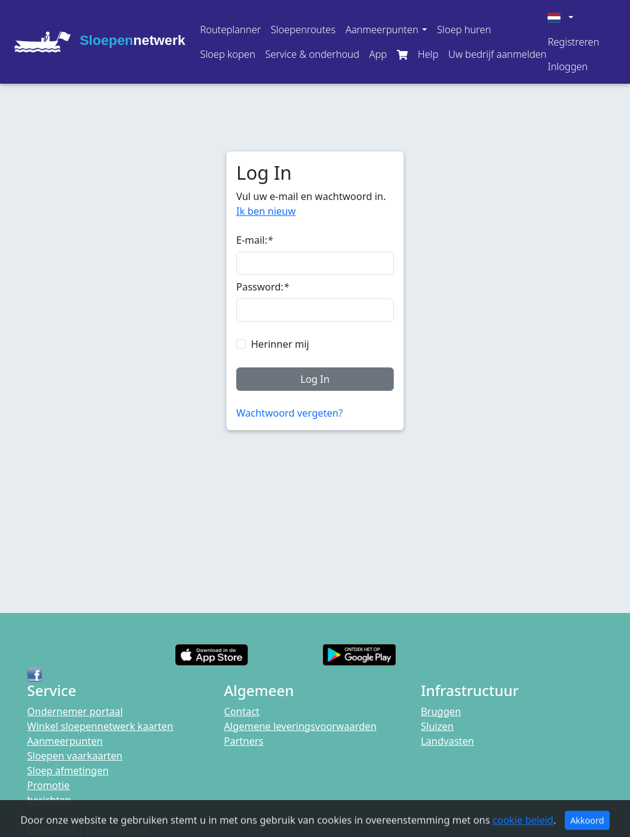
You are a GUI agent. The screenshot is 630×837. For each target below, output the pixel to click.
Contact (242, 711)
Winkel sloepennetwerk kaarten (100, 726)
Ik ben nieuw (266, 211)
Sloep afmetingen (68, 770)
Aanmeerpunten (65, 741)
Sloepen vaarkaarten (74, 756)
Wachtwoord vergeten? (289, 413)
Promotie (48, 785)
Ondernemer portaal (75, 711)
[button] (386, 29)
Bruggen (441, 711)
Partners (243, 741)
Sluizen (437, 726)
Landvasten (447, 741)
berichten (49, 800)
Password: (262, 287)
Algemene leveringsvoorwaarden (300, 726)
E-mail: (254, 240)
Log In (314, 379)
